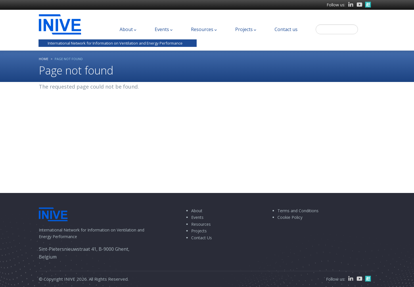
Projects (245, 29)
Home (43, 59)
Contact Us (201, 237)
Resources (204, 29)
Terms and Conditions (298, 210)
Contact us (286, 29)
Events (163, 29)
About (128, 29)
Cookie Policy (289, 217)
